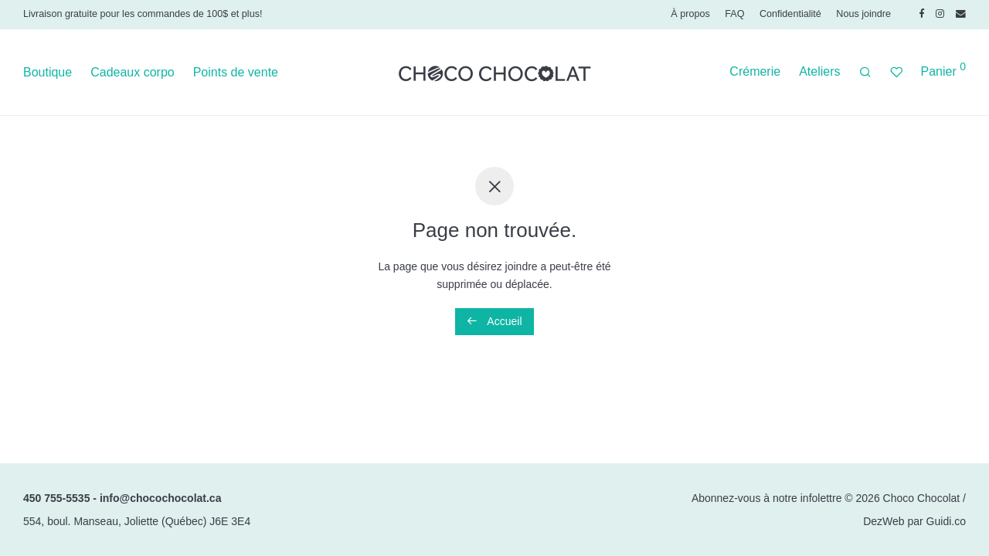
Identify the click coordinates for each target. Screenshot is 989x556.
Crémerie (754, 71)
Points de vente (235, 72)
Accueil (494, 321)
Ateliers (819, 71)
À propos (690, 14)
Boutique (47, 72)
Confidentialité (790, 14)
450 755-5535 (56, 498)
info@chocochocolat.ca (161, 498)
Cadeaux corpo (132, 72)
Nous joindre (863, 14)
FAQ (734, 14)
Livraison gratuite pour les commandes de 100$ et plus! (142, 13)
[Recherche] (865, 72)
